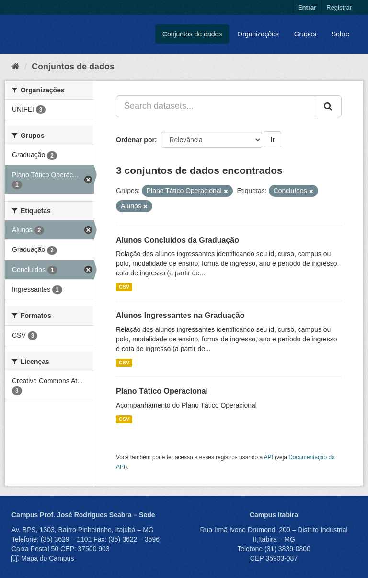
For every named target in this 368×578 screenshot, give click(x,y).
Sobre (340, 34)
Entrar (307, 7)
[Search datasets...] (216, 106)
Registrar (339, 7)
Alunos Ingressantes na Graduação (180, 315)
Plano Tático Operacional (162, 391)
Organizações (257, 34)
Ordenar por (135, 140)
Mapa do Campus (47, 558)
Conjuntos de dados (192, 34)
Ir (272, 139)
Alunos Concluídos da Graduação (177, 240)
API (268, 457)
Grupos (305, 34)
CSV (124, 287)
